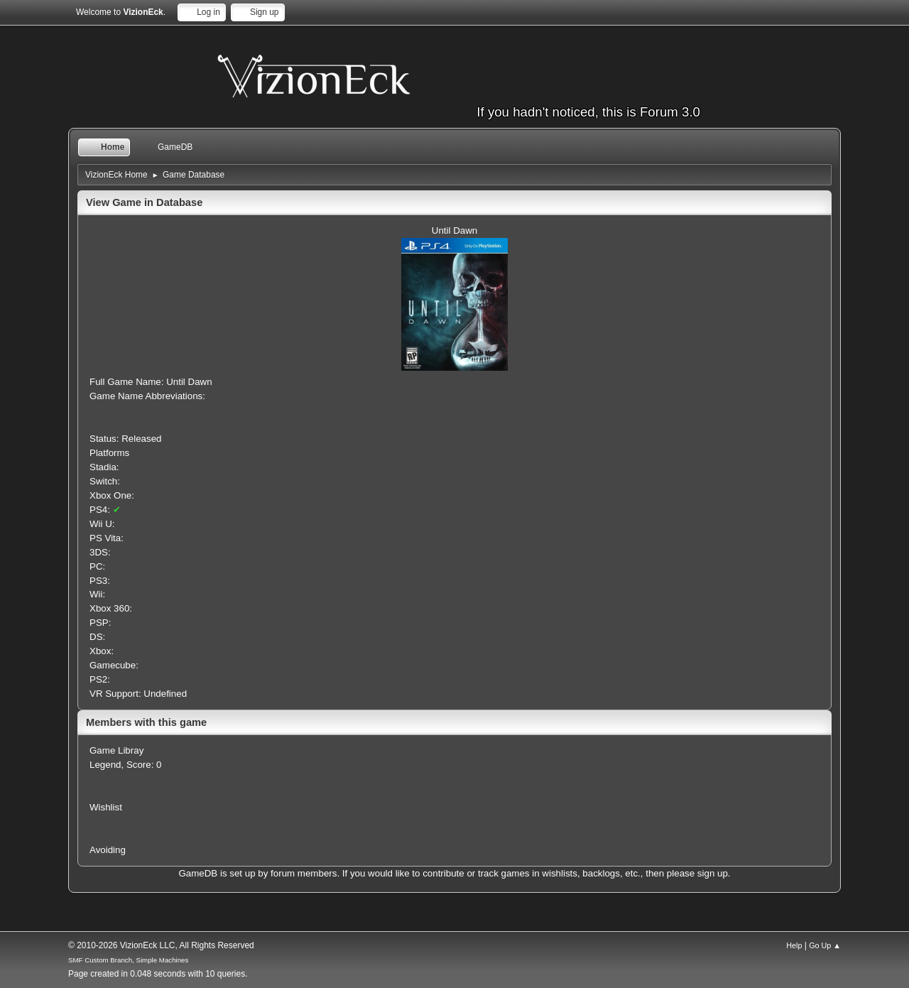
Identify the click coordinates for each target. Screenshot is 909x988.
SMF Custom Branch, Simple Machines (128, 960)
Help (794, 945)
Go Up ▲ (825, 945)
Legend (105, 764)
